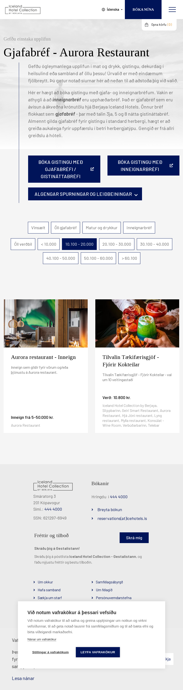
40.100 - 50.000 (60, 258)
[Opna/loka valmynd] (172, 9)
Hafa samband (49, 589)
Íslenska (112, 9)
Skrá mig (134, 537)
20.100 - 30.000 (116, 244)
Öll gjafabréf (65, 227)
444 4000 (53, 509)
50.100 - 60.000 (98, 258)
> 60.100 (129, 258)
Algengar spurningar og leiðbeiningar (83, 194)
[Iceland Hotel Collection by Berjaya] (23, 9)
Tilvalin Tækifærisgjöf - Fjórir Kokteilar (130, 361)
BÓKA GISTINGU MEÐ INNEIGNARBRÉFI (140, 165)
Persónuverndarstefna (114, 597)
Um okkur (45, 582)
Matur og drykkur (101, 227)
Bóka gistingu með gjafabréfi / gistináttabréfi (60, 169)
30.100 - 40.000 (154, 244)
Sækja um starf (50, 597)
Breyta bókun (109, 509)
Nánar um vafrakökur (41, 639)
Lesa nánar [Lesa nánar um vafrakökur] (23, 678)
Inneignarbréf (139, 227)
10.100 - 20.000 (79, 244)
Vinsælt (38, 227)
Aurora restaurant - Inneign (43, 357)
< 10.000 (48, 244)
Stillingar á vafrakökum (50, 652)
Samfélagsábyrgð (109, 582)
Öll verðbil (23, 244)
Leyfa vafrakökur (98, 652)
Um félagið (104, 589)
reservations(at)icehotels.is (122, 518)
